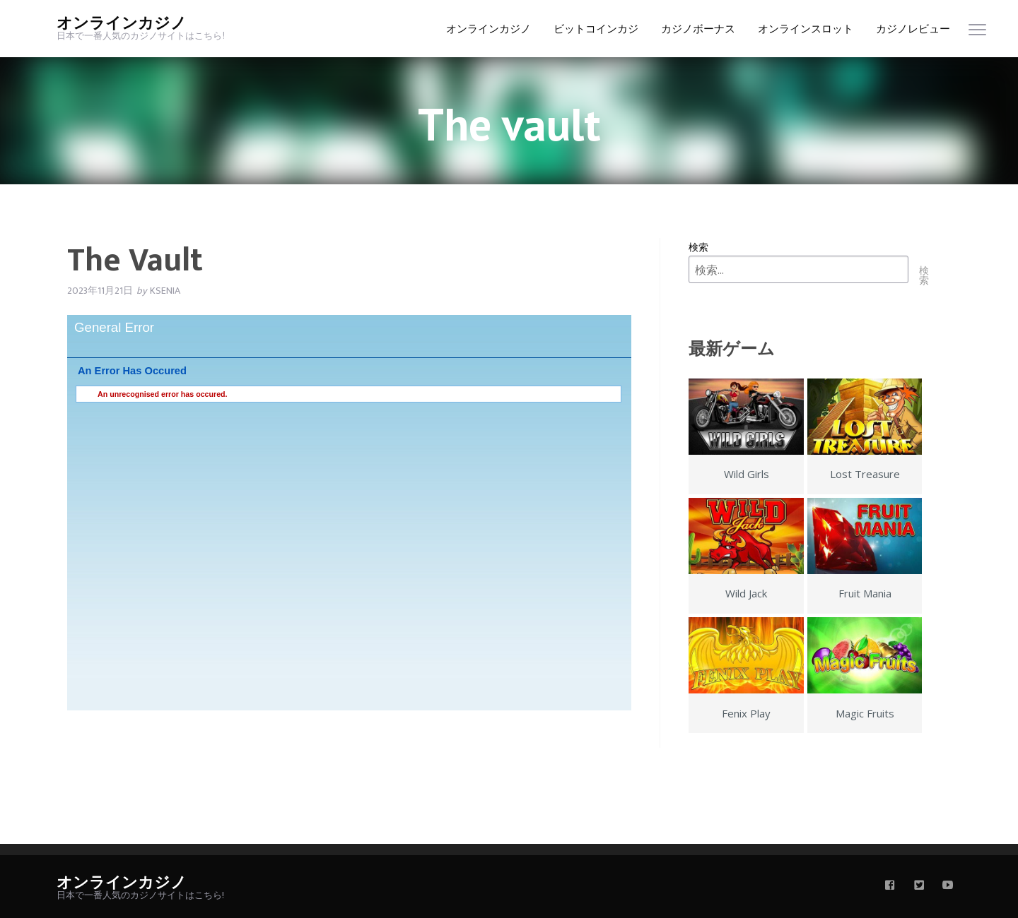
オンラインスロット (805, 29)
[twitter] (919, 886)
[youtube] (948, 886)
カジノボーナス (698, 29)
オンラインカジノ (122, 24)
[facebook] (890, 886)
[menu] (977, 33)
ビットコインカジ (596, 29)
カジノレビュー (913, 29)
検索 (698, 247)
